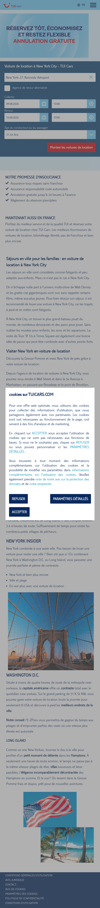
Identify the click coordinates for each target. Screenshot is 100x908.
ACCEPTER (39, 433)
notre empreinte (40, 484)
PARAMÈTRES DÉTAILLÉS (70, 499)
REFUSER (82, 442)
